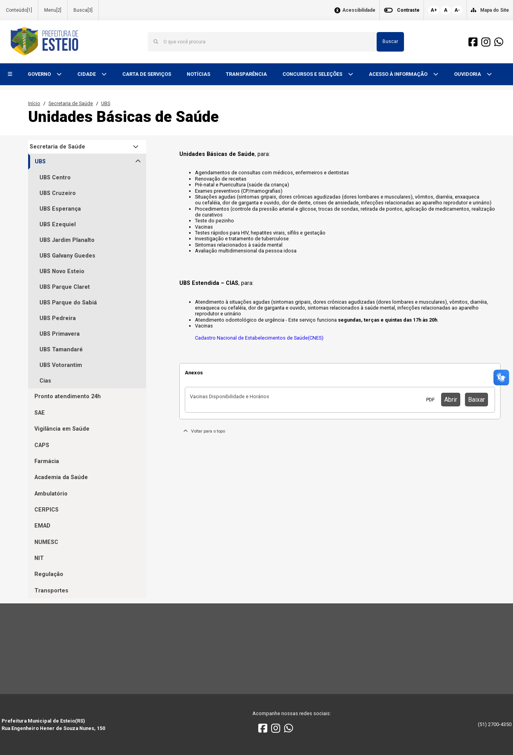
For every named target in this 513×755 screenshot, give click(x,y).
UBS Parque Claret (64, 287)
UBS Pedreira (57, 318)
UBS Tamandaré (61, 349)
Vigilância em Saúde (61, 429)
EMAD (42, 525)
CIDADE (87, 74)
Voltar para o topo (204, 431)
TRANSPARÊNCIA (246, 74)
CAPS (41, 445)
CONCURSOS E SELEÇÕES (312, 74)
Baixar (476, 399)
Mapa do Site (494, 10)
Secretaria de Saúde (70, 103)
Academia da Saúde (61, 477)
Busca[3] (83, 10)
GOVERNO (40, 74)
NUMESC (46, 542)
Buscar (390, 41)
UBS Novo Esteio (61, 271)
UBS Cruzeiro (57, 193)
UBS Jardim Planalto (67, 240)
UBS (105, 103)
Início (34, 103)
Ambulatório (51, 493)
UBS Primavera (59, 334)
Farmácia (46, 461)
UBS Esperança (60, 209)
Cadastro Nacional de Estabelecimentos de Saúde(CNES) (259, 338)
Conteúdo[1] (19, 10)
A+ (434, 10)
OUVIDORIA (468, 74)
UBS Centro (55, 178)
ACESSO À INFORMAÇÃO (399, 74)
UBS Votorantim (60, 365)
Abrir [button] (450, 399)
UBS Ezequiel (57, 224)
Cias (45, 381)
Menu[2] (52, 10)
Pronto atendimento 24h (67, 396)
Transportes (51, 590)
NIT (39, 558)
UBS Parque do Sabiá (68, 303)
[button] (10, 74)
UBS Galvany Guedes (67, 256)
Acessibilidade (358, 10)
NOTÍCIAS (198, 74)
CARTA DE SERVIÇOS (146, 74)
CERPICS (46, 509)
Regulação (48, 574)
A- (457, 10)
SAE (39, 413)
